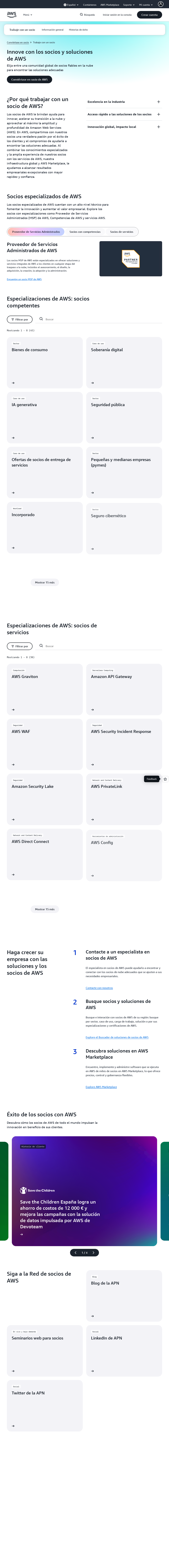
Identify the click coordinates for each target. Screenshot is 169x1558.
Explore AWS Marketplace (101, 1087)
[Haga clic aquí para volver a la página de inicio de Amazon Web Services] (11, 16)
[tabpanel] (84, 261)
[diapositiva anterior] (74, 1252)
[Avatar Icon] (160, 4)
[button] (149, 15)
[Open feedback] (165, 779)
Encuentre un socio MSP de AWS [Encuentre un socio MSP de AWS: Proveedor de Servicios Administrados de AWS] (24, 279)
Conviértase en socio (18, 42)
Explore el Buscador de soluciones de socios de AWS (117, 1037)
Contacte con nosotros (99, 988)
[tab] (36, 231)
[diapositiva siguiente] (95, 1252)
